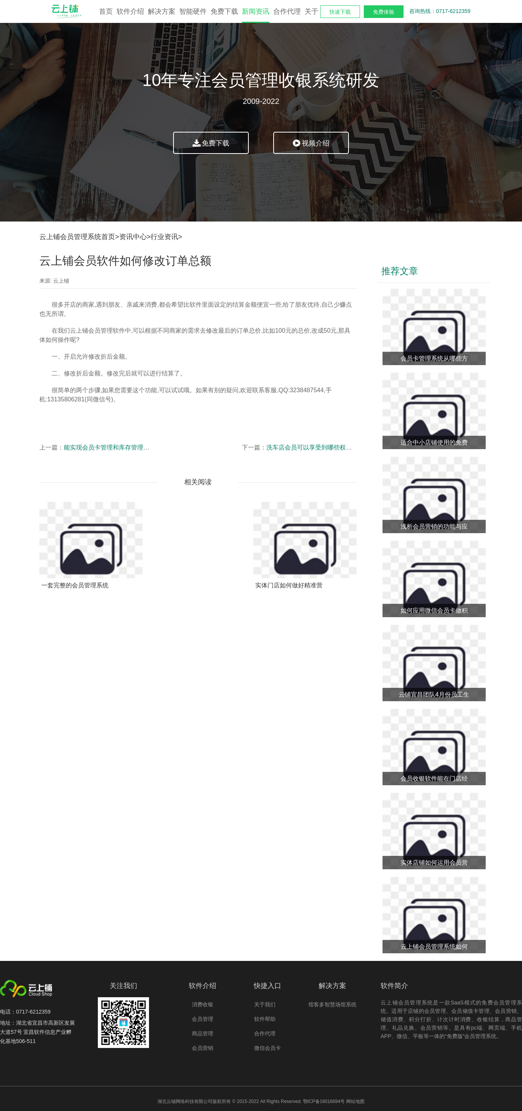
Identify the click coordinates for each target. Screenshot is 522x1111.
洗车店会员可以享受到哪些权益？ (312, 447)
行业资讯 (164, 237)
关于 (311, 11)
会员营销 (202, 1048)
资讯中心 (133, 237)
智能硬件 (193, 11)
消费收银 (202, 1004)
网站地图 (355, 1101)
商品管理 (202, 1033)
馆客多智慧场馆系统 (332, 1004)
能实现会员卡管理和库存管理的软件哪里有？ (125, 447)
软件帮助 (265, 1019)
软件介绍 (130, 11)
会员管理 (202, 1019)
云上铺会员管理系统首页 (77, 237)
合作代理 (287, 11)
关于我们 (265, 1004)
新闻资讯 (255, 11)
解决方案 (161, 11)
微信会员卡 (267, 1048)
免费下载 (224, 11)
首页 (106, 11)
